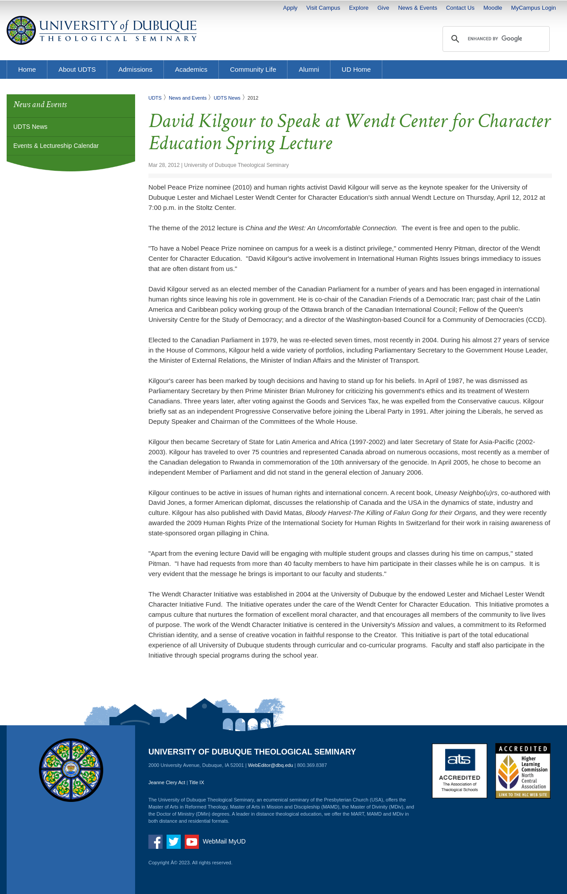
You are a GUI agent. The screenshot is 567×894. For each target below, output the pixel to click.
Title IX (196, 782)
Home (27, 69)
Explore (359, 7)
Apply (290, 7)
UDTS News (30, 126)
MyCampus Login (533, 7)
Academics (191, 69)
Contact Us (460, 7)
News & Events (417, 7)
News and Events (187, 98)
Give (383, 7)
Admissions (135, 69)
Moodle (492, 7)
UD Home (356, 69)
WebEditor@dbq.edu (270, 765)
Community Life (253, 69)
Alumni (309, 69)
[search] (495, 39)
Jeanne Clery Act (166, 782)
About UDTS (77, 69)
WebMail (215, 841)
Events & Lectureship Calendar (56, 145)
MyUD (237, 841)
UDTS (155, 98)
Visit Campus (323, 7)
